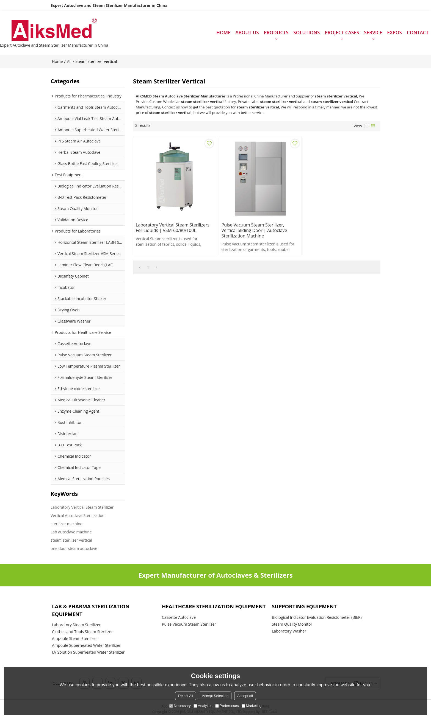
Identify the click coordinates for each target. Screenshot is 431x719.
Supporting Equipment (304, 606)
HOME (223, 33)
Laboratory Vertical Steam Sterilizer (82, 507)
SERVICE (373, 33)
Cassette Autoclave (179, 617)
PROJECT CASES (342, 33)
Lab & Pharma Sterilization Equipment (91, 610)
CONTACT (418, 33)
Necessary (179, 706)
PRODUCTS (276, 33)
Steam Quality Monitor (292, 624)
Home (57, 61)
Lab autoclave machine (71, 532)
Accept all (245, 696)
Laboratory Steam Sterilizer (76, 625)
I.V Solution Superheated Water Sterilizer (88, 652)
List (366, 126)
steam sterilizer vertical (71, 540)
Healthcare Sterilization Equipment (214, 606)
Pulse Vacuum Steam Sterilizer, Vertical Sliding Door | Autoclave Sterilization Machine (252, 228)
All (69, 61)
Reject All (185, 696)
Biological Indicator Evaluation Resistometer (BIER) (317, 617)
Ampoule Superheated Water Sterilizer (86, 645)
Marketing (252, 706)
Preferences (227, 706)
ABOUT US (247, 33)
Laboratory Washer (289, 631)
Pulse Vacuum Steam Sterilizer (189, 624)
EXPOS (394, 33)
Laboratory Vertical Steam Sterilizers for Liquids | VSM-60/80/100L (173, 225)
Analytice (203, 706)
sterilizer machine (66, 524)
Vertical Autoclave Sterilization (77, 515)
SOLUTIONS (306, 33)
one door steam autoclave (74, 548)
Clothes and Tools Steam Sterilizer (82, 632)
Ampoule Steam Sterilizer (74, 639)
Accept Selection (215, 696)
